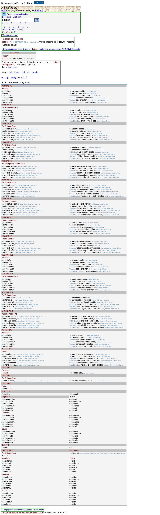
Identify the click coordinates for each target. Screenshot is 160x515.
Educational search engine (21, 10)
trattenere (12, 67)
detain (35, 72)
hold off (25, 72)
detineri (28, 49)
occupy (4, 77)
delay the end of (19, 77)
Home (4, 10)
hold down (14, 72)
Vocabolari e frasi (9, 35)
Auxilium (38, 10)
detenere (28, 510)
